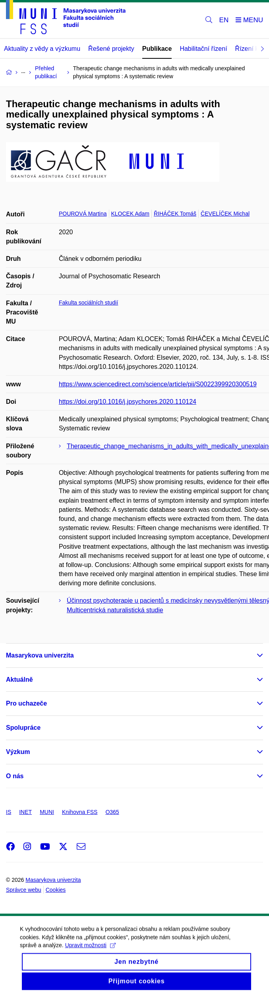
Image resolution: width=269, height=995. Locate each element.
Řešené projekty (111, 48)
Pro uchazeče (26, 703)
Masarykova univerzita (40, 655)
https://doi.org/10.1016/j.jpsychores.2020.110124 (127, 401)
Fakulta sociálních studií (88, 302)
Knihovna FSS (80, 812)
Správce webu (23, 890)
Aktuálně (19, 679)
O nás (14, 776)
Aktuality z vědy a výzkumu (42, 48)
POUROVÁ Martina (83, 213)
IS (8, 812)
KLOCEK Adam (130, 213)
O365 (112, 812)
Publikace (157, 48)
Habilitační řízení (203, 48)
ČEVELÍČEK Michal (225, 213)
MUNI (47, 812)
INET (25, 812)
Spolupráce (23, 727)
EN (224, 20)
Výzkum (18, 751)
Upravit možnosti (90, 952)
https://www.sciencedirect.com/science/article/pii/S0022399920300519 (158, 384)
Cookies (56, 890)
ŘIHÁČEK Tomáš (175, 213)
